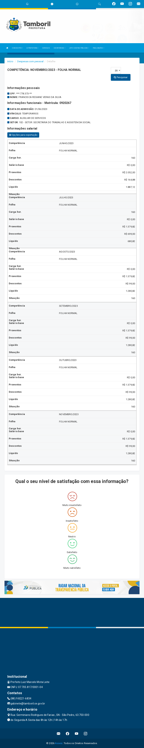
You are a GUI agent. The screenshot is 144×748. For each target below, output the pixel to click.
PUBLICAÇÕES (98, 48)
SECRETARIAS (59, 48)
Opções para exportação (23, 135)
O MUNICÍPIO (17, 48)
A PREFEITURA (32, 48)
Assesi (59, 743)
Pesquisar (121, 77)
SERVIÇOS (46, 48)
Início (10, 61)
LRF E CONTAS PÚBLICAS (79, 48)
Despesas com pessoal (30, 61)
